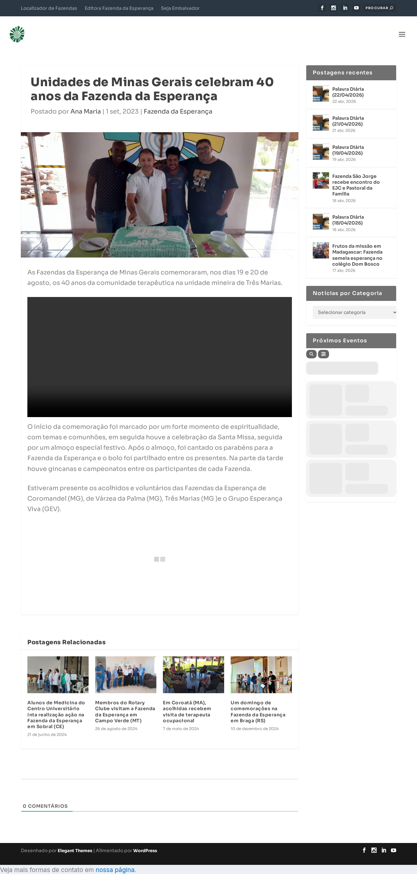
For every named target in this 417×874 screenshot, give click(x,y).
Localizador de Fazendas (49, 8)
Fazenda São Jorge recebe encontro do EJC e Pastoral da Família (356, 175)
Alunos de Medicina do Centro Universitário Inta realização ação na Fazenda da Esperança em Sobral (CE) (56, 705)
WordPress (145, 841)
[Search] (311, 344)
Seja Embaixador (180, 8)
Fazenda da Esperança (178, 102)
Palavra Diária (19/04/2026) (348, 140)
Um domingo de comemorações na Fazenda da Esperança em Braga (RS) (258, 702)
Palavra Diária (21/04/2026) (348, 111)
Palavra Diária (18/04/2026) (348, 210)
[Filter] (323, 344)
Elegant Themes (75, 841)
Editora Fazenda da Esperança (119, 8)
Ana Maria (85, 102)
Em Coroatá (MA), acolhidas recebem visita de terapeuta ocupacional (187, 702)
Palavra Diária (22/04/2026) (348, 82)
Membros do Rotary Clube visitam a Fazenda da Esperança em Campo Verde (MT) (125, 702)
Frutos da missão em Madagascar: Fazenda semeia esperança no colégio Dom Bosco (357, 245)
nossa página (114, 860)
